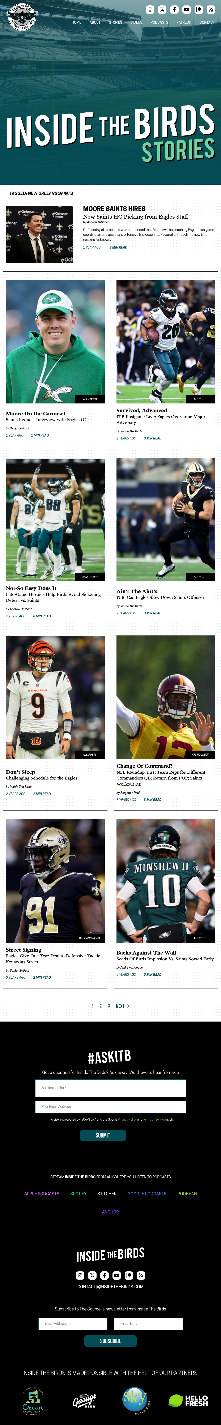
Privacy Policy (127, 1119)
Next (123, 1006)
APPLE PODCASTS (41, 1194)
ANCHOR (110, 1212)
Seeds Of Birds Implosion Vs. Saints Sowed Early (165, 958)
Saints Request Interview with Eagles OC (47, 420)
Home (76, 22)
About (94, 22)
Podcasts (159, 22)
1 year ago (106, 248)
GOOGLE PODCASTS (147, 1194)
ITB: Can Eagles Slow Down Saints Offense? (160, 597)
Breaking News (89, 938)
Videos (136, 22)
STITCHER (107, 1194)
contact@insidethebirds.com (110, 1287)
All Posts (90, 399)
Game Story (90, 577)
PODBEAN (187, 1194)
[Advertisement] (110, 72)
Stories (115, 22)
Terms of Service (154, 1119)
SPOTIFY (78, 1194)
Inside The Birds (131, 431)
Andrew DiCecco (98, 222)
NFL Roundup (200, 754)
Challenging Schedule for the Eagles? (42, 778)
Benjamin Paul (19, 428)
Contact (207, 22)
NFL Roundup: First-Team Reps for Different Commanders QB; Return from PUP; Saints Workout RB (160, 778)
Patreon (184, 22)
